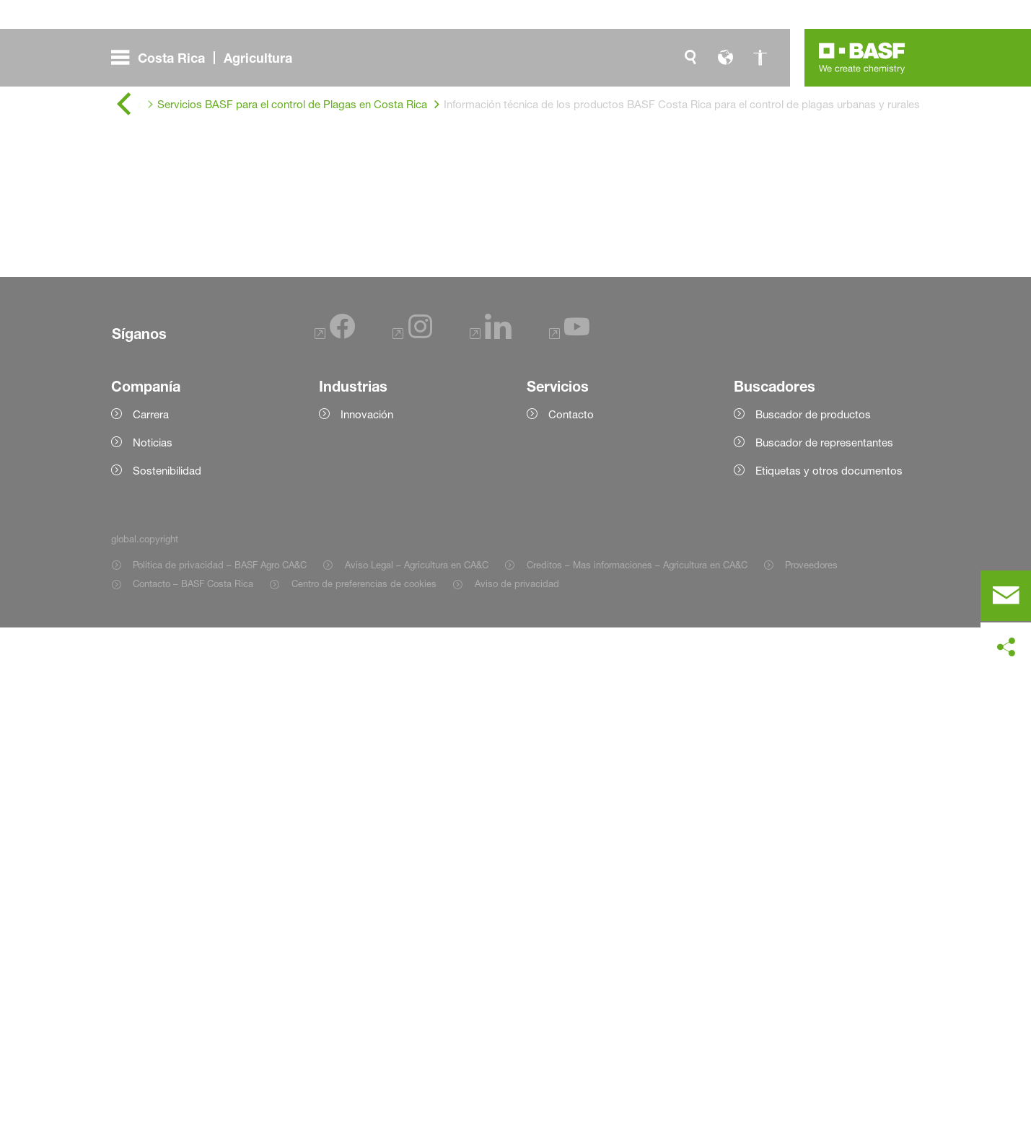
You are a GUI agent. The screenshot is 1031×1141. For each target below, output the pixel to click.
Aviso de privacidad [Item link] (517, 1097)
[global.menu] (207, 57)
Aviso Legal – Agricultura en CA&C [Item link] (416, 1078)
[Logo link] (862, 58)
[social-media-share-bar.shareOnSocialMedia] (1005, 647)
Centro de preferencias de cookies (363, 1097)
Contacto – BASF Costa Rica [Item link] (193, 1097)
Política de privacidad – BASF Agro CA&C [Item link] (220, 1078)
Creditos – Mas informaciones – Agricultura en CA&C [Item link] (637, 1078)
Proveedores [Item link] (811, 1078)
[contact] (1005, 595)
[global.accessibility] (759, 58)
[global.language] (725, 58)
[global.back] (124, 104)
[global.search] (690, 58)
